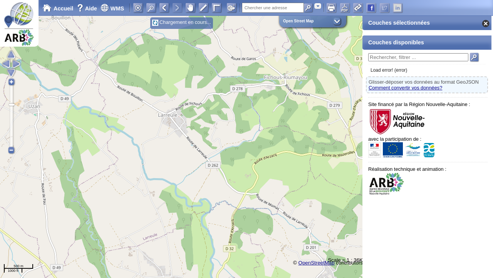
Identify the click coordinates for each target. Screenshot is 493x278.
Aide (88, 8)
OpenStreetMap (316, 263)
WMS (112, 8)
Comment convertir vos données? (405, 88)
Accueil (57, 8)
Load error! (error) (389, 70)
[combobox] (318, 6)
